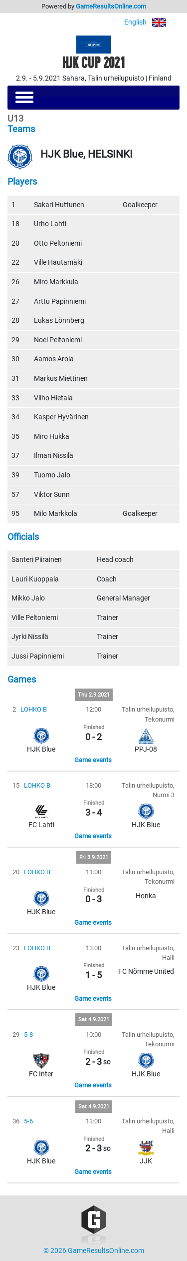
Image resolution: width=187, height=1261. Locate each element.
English (152, 22)
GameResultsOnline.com (111, 6)
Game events (93, 760)
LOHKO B (33, 709)
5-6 (28, 1121)
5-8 (28, 1034)
